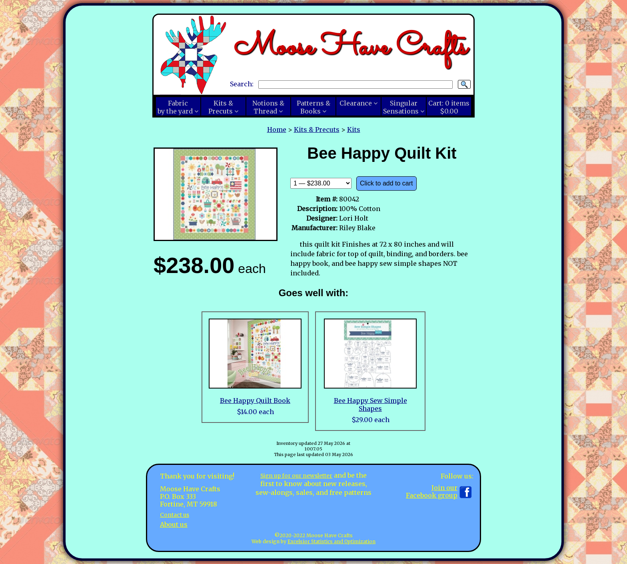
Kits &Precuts (220, 107)
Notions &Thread (268, 107)
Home (276, 130)
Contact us (177, 514)
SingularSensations (401, 107)
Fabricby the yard (175, 107)
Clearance (355, 103)
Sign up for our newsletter (296, 475)
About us (174, 524)
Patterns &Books (313, 107)
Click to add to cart (386, 183)
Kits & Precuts (316, 130)
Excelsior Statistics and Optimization (331, 541)
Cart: (448, 107)
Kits (353, 130)
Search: (242, 84)
